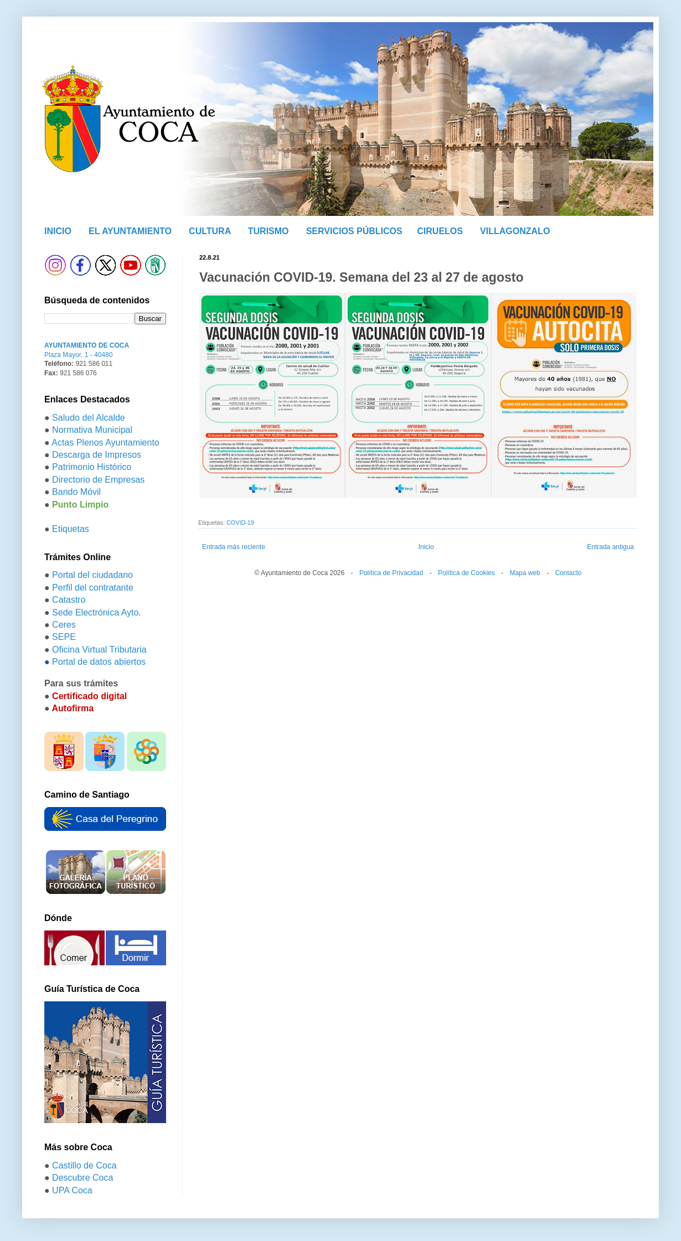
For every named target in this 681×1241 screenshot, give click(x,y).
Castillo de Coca (84, 1165)
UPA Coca (72, 1190)
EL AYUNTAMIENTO (130, 231)
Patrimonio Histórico (91, 467)
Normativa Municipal (92, 430)
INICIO (57, 231)
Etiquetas (70, 529)
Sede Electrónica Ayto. (96, 612)
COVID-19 (240, 522)
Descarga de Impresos (96, 454)
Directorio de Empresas (98, 479)
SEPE (64, 637)
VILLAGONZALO (515, 231)
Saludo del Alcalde (88, 417)
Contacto (568, 573)
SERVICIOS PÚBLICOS (354, 231)
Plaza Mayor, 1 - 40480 (78, 355)
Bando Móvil (76, 492)
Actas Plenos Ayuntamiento (105, 442)
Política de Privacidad (391, 573)
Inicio (426, 547)
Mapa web (524, 573)
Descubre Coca (82, 1177)
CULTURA (210, 231)
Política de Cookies (466, 573)
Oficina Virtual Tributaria (99, 649)
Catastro (68, 599)
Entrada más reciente (233, 547)
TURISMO (268, 231)
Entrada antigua (610, 547)
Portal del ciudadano (92, 575)
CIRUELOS (440, 231)
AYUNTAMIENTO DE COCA (86, 345)
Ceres (64, 624)
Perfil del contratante (92, 587)
